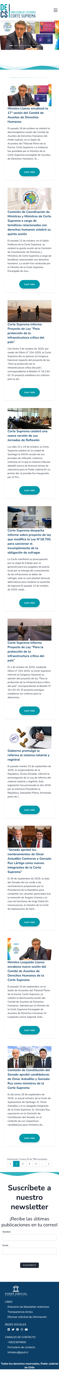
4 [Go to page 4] (36, 1163)
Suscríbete (29, 1265)
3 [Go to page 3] (29, 1163)
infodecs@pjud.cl (18, 1352)
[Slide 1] (11, 45)
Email (5, 1245)
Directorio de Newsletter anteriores (28, 1306)
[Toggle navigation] (55, 10)
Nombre (7, 1231)
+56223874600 (17, 1342)
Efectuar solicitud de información (27, 1316)
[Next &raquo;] (49, 1164)
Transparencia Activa (20, 1311)
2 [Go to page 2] (22, 1163)
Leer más (29, 172)
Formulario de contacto (21, 1347)
